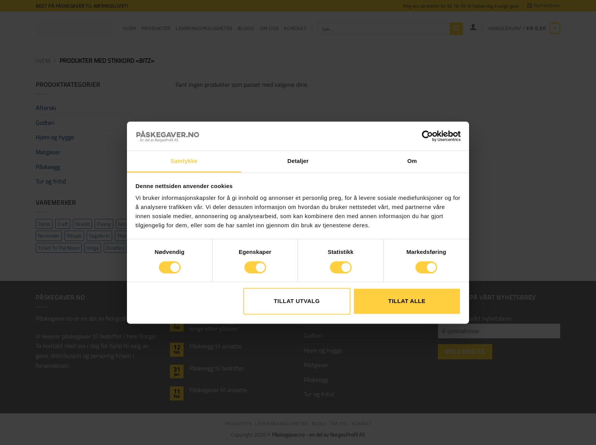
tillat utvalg (297, 301)
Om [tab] (412, 161)
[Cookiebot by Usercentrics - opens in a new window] (427, 136)
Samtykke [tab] (184, 161)
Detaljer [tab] (298, 161)
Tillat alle (406, 301)
